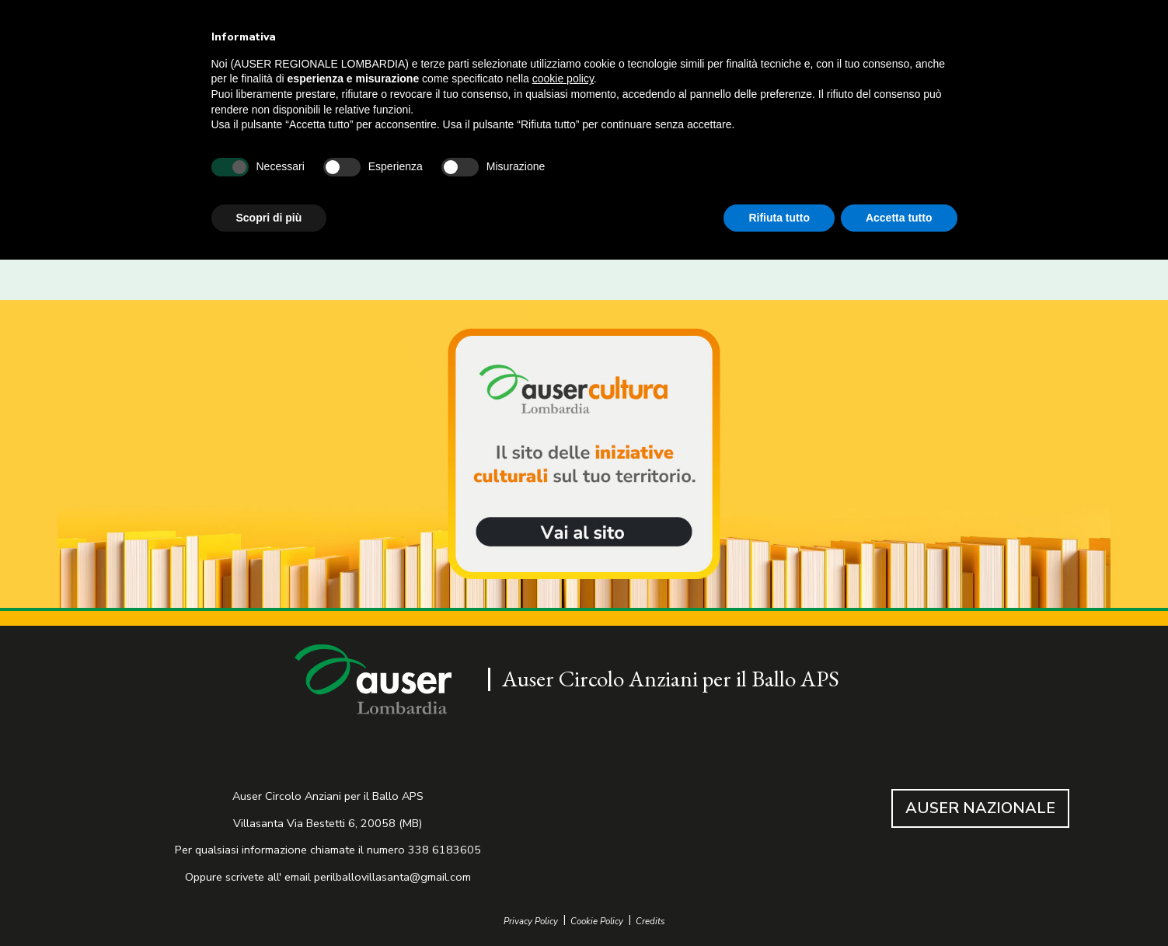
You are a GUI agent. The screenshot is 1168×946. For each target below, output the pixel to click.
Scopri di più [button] (269, 217)
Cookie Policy (596, 921)
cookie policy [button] (563, 78)
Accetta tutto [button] (899, 217)
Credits (650, 921)
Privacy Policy (531, 921)
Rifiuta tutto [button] (779, 217)
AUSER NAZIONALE (980, 808)
